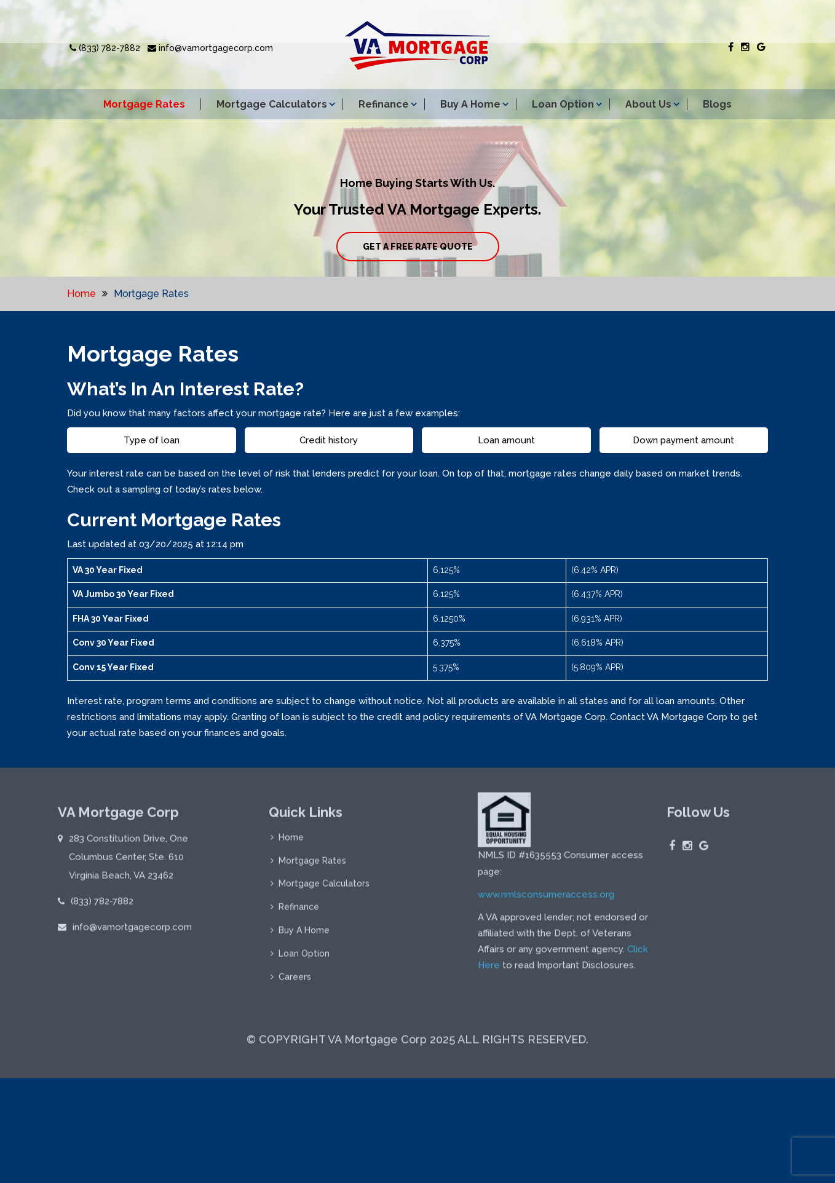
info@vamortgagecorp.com (210, 48)
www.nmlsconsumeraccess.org (546, 898)
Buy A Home (470, 104)
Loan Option (563, 104)
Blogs (717, 104)
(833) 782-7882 (104, 48)
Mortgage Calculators (271, 104)
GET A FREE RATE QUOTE (418, 246)
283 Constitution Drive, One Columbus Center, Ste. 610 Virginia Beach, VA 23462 (128, 861)
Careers (295, 981)
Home (81, 293)
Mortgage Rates (144, 104)
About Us (648, 104)
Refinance (383, 104)
